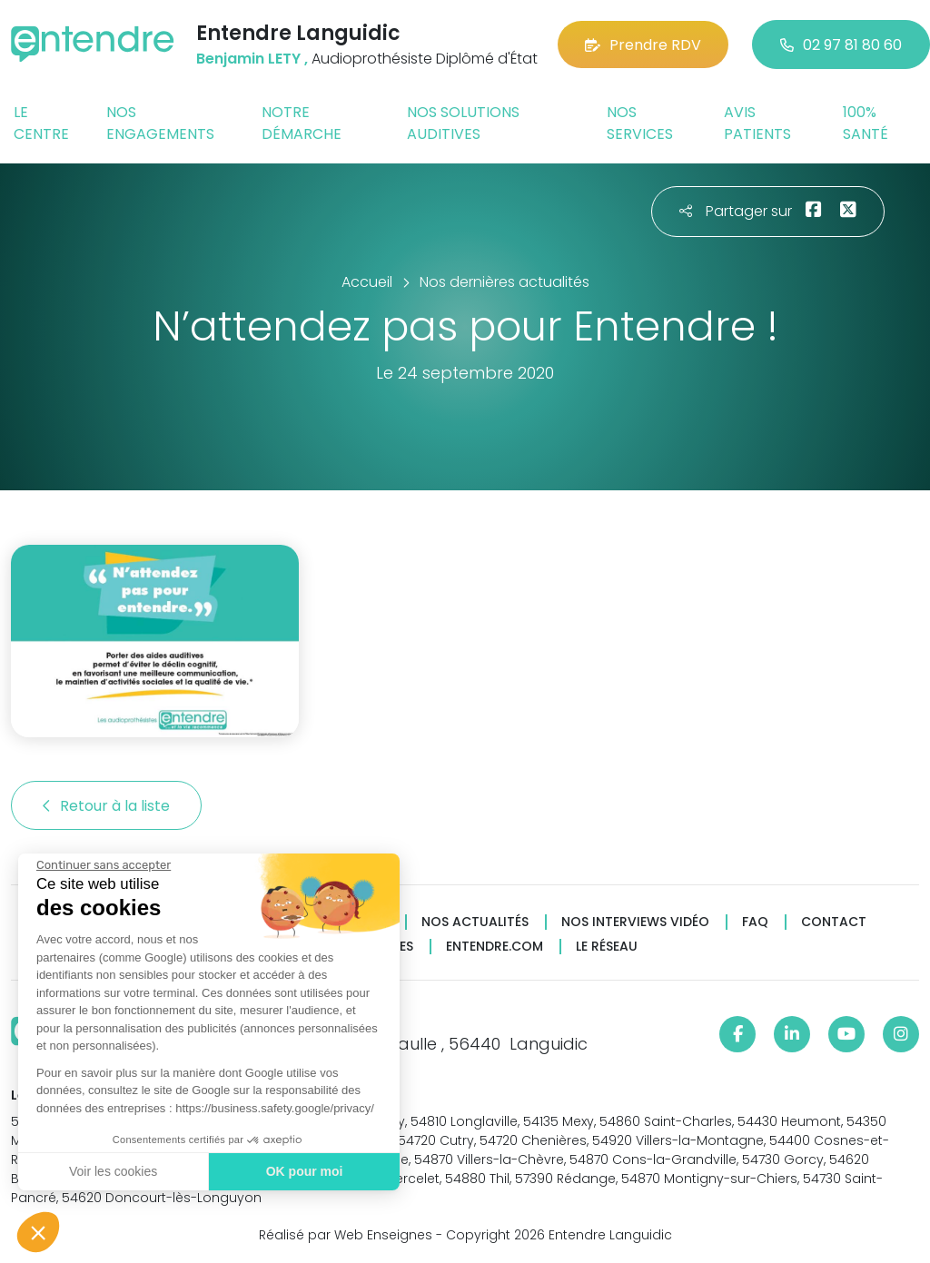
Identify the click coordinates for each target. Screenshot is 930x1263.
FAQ (755, 922)
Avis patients (757, 123)
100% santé (865, 123)
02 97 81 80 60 (841, 45)
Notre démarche (301, 123)
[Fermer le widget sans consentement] (101, 865)
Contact (833, 922)
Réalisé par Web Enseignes (345, 1235)
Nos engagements (160, 123)
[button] (38, 1232)
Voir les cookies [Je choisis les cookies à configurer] (111, 1171)
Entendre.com (494, 946)
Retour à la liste (106, 805)
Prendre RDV (643, 45)
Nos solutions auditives (463, 123)
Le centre (41, 123)
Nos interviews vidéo (635, 922)
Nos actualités (475, 922)
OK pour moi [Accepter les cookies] (302, 1171)
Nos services (640, 123)
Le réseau (607, 946)
